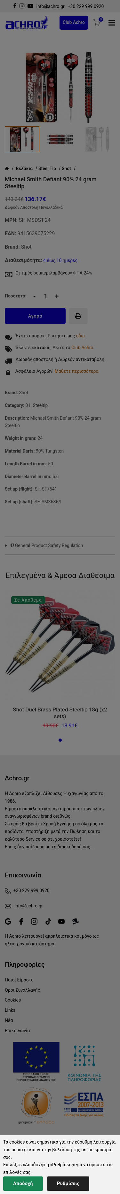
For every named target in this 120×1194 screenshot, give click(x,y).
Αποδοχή (23, 1183)
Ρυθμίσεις (68, 1183)
